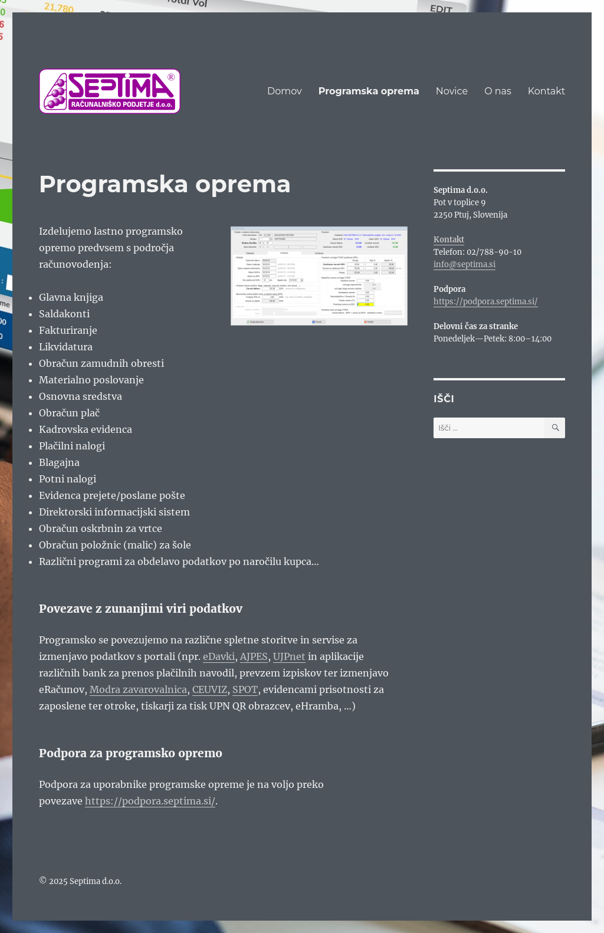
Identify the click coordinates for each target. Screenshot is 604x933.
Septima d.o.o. (96, 881)
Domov (284, 91)
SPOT (245, 689)
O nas (497, 91)
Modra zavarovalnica (138, 689)
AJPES (254, 656)
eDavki (219, 656)
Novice (452, 91)
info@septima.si (464, 264)
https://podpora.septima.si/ (150, 801)
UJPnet (289, 656)
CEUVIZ (209, 689)
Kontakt (547, 91)
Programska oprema (369, 91)
